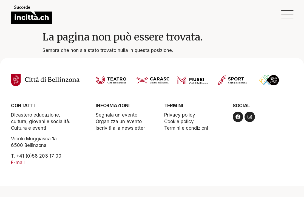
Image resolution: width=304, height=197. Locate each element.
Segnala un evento (116, 115)
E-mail (18, 162)
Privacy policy (179, 115)
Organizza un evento (119, 121)
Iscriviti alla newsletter (120, 128)
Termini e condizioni (186, 128)
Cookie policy (179, 121)
